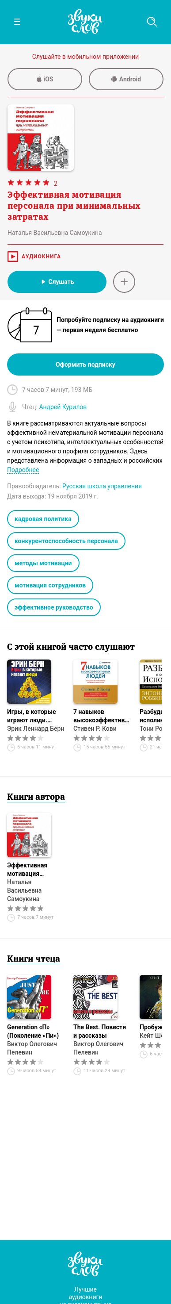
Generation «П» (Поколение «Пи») (33, 1031)
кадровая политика (43, 518)
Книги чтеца (33, 959)
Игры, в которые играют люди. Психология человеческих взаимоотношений (34, 716)
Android (126, 79)
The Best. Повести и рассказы (99, 1031)
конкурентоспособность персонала (66, 541)
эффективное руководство (54, 607)
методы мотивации (43, 563)
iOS (45, 79)
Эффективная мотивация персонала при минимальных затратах (28, 870)
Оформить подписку (85, 364)
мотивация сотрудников (50, 585)
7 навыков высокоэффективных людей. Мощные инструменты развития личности (102, 716)
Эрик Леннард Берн (35, 728)
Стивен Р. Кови (95, 728)
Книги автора (36, 797)
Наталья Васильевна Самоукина (24, 890)
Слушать (57, 281)
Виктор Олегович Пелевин (32, 1048)
